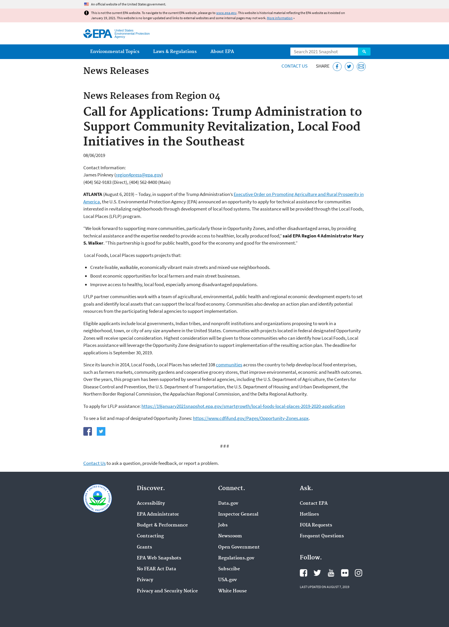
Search (364, 52)
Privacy (145, 580)
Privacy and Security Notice (167, 591)
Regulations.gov (236, 558)
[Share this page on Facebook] (337, 66)
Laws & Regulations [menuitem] (175, 51)
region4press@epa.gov (139, 175)
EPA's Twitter (317, 573)
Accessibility (151, 503)
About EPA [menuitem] (222, 51)
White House (232, 591)
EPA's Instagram (358, 573)
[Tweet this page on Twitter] (349, 66)
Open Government (239, 547)
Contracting (150, 536)
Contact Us (294, 66)
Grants (144, 547)
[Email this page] (361, 66)
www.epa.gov (226, 13)
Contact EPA (314, 503)
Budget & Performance (162, 525)
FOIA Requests (316, 525)
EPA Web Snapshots (159, 558)
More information (280, 18)
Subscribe (229, 569)
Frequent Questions (322, 536)
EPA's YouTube (331, 573)
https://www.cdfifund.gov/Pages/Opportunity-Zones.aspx (251, 418)
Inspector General (238, 514)
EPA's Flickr (344, 573)
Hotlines (309, 514)
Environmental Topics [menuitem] (114, 51)
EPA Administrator (158, 514)
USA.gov (227, 580)
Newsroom (230, 536)
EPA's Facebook (303, 573)
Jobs (223, 525)
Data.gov (228, 503)
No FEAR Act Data (156, 569)
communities (229, 364)
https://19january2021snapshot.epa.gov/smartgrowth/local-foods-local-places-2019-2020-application (243, 406)
